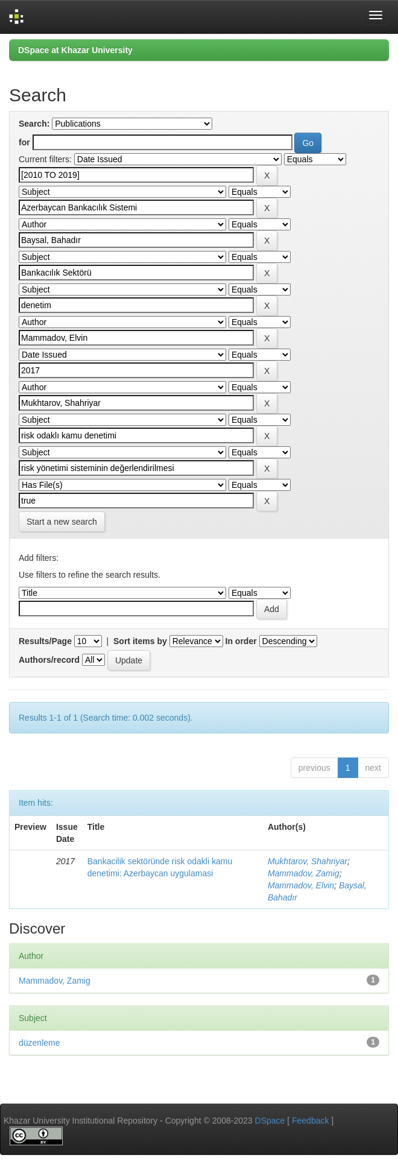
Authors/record (49, 660)
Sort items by (140, 641)
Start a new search (62, 522)
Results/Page (45, 641)
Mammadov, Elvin (301, 885)
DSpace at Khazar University (75, 50)
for (24, 142)
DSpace (270, 1120)
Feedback (310, 1120)
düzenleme (39, 1043)
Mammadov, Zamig (304, 873)
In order (241, 641)
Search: (34, 123)
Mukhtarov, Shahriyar (307, 861)
